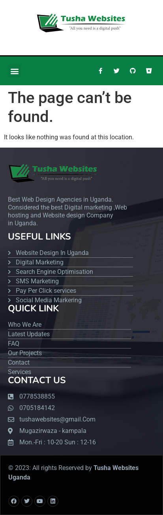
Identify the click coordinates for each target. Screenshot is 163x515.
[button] (14, 70)
